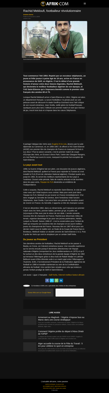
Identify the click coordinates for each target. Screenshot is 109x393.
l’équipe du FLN (46, 182)
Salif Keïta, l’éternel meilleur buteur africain (66, 275)
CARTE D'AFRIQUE (50, 384)
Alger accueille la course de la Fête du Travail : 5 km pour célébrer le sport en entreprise (60, 344)
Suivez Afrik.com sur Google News (39, 292)
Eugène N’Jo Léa (59, 144)
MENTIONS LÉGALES (60, 386)
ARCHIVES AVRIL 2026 (49, 388)
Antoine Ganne (28, 14)
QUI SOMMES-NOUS (48, 386)
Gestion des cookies (61, 388)
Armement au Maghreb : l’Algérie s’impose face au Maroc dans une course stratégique (61, 318)
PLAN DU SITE (60, 384)
